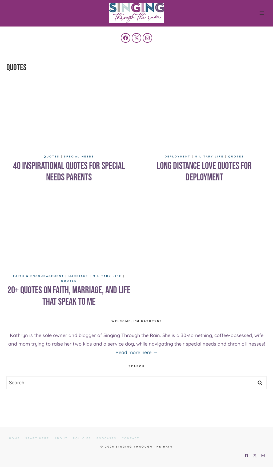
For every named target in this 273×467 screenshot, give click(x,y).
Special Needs (79, 156)
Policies (82, 438)
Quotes (51, 156)
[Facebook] (125, 38)
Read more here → (136, 352)
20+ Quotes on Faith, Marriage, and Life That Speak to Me (68, 296)
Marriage (78, 276)
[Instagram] (147, 38)
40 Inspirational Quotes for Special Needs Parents (69, 171)
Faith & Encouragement (38, 276)
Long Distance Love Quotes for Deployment (204, 171)
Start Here (37, 438)
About (61, 438)
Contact (130, 438)
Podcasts (107, 438)
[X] (136, 38)
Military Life (209, 156)
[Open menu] (262, 13)
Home (14, 438)
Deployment (177, 156)
